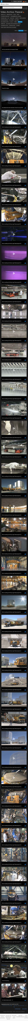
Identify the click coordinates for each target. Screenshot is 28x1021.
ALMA (14, 14)
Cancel (11, 288)
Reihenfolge (21, 30)
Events (16, 18)
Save (4, 288)
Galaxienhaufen (4, 21)
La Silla (11, 21)
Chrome (5, 251)
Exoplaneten (23, 18)
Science (15, 1)
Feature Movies (4, 20)
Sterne (17, 25)
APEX (18, 14)
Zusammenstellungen (16, 16)
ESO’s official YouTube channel (7, 209)
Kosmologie (3, 18)
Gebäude (3, 23)
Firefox (5, 253)
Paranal (20, 21)
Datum (25, 30)
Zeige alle (3, 14)
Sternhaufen (12, 25)
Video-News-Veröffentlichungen (8, 27)
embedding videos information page (15, 216)
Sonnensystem (4, 25)
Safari (5, 254)
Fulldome (11, 20)
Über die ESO (9, 14)
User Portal (20, 1)
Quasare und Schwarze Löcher (13, 23)
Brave (5, 249)
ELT (8, 18)
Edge (5, 252)
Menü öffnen (5, 4)
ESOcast (12, 18)
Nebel (15, 21)
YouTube (3, 208)
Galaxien (17, 20)
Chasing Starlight (5, 16)
